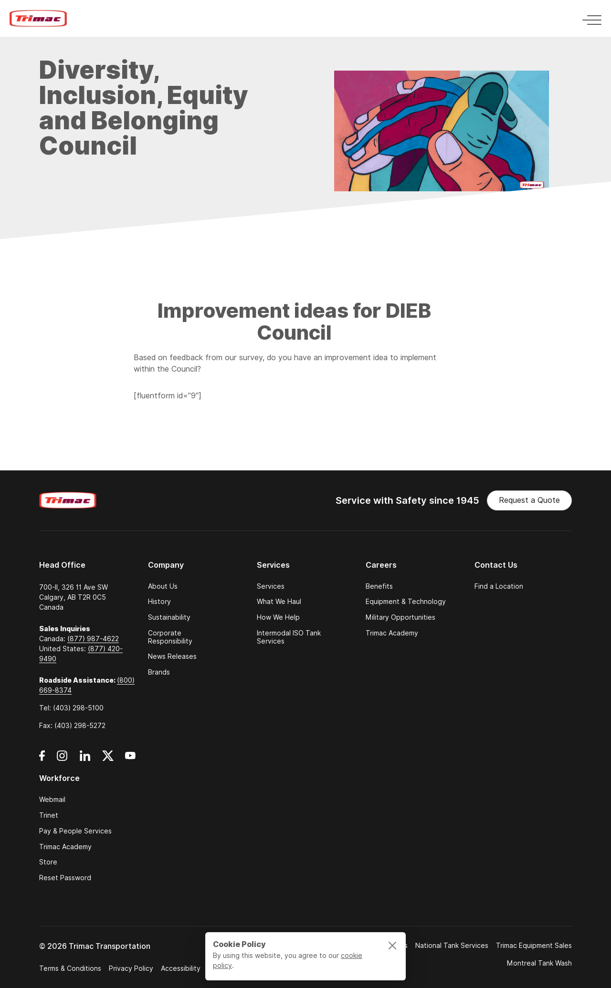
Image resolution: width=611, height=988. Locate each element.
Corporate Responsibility (170, 637)
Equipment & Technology (406, 602)
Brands (159, 672)
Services (270, 586)
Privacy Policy (131, 968)
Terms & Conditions (70, 968)
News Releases (172, 657)
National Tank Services (451, 945)
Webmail (52, 800)
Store (48, 862)
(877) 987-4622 (93, 639)
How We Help (278, 618)
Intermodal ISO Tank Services (289, 637)
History (159, 602)
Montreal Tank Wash (539, 963)
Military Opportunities (400, 618)
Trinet (48, 815)
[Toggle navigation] (589, 18)
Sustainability (169, 618)
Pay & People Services (75, 831)
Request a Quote (529, 500)
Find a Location (498, 586)
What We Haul (279, 602)
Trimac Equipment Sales (534, 945)
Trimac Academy (392, 633)
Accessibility (180, 968)
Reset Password (65, 878)
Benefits (379, 586)
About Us (163, 586)
